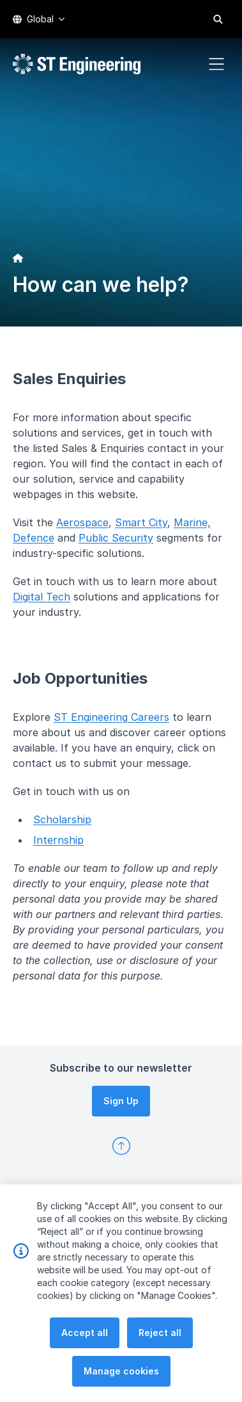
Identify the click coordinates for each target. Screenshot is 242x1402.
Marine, (192, 522)
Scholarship (62, 819)
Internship (58, 840)
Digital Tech (41, 596)
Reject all (160, 1337)
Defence (33, 537)
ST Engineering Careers (111, 717)
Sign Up (121, 1100)
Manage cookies (121, 1376)
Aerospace (82, 522)
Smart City (141, 522)
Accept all (84, 1337)
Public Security (116, 537)
